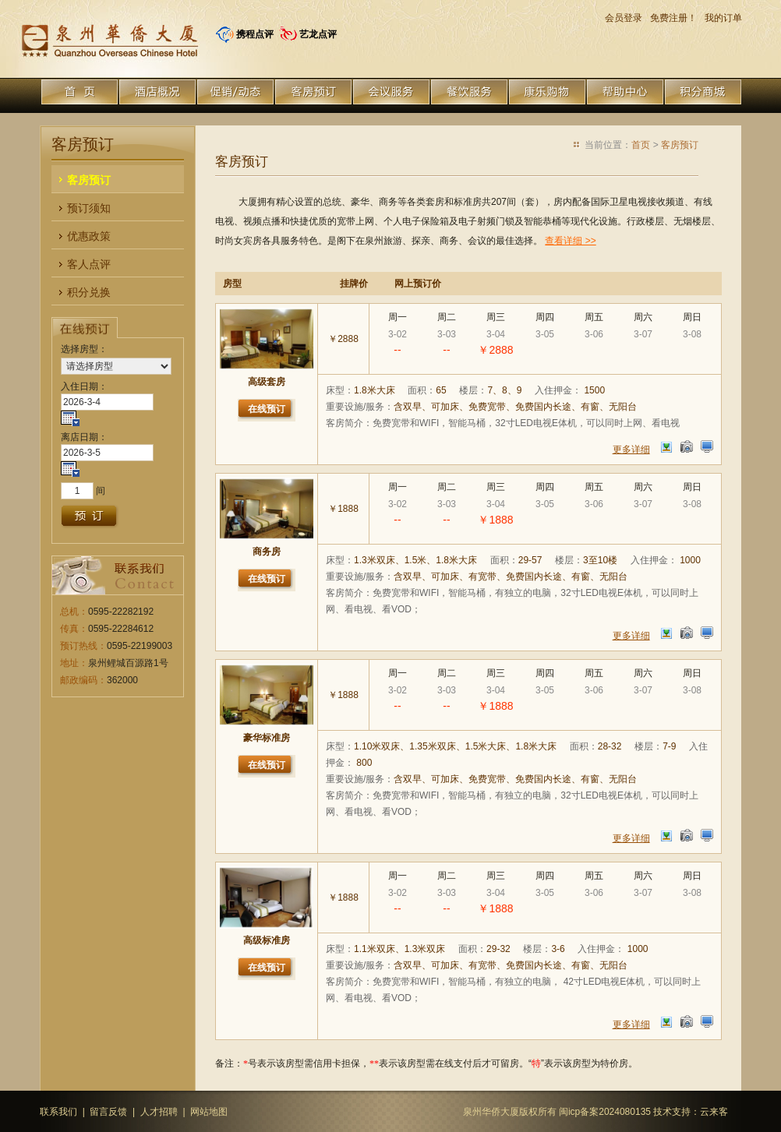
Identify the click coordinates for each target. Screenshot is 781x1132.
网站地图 (209, 1111)
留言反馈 (108, 1111)
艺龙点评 (318, 34)
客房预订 (679, 144)
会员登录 (623, 17)
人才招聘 (159, 1111)
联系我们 (58, 1111)
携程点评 (255, 34)
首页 (640, 144)
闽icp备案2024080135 (605, 1111)
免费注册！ (673, 17)
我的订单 (723, 17)
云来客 (714, 1111)
